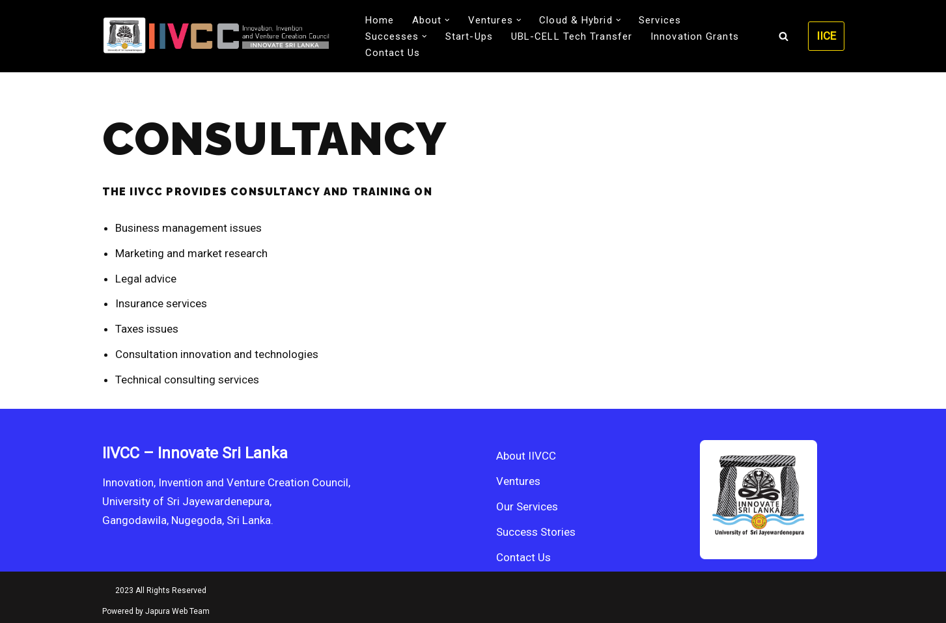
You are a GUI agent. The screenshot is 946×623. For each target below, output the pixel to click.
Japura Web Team (177, 611)
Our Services (527, 506)
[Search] (783, 36)
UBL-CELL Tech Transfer (571, 36)
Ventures (518, 481)
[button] (447, 20)
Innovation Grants (694, 36)
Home (379, 20)
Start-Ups (469, 36)
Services (660, 20)
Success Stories (536, 531)
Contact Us (393, 53)
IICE (826, 35)
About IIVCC (526, 455)
